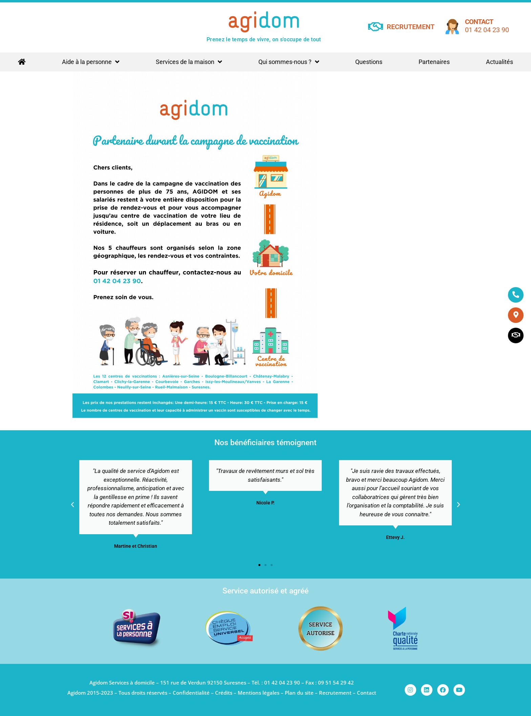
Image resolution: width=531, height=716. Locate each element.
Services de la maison (189, 62)
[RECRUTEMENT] (376, 26)
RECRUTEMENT (410, 27)
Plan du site (299, 692)
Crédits (223, 692)
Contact (479, 22)
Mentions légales (258, 692)
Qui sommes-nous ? (288, 62)
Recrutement (335, 692)
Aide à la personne (91, 62)
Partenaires (434, 61)
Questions (368, 61)
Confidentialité (191, 692)
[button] (72, 504)
